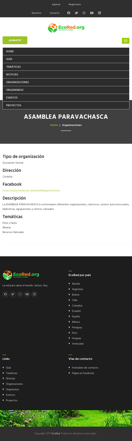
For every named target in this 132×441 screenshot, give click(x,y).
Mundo (76, 284)
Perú (74, 333)
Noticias (12, 74)
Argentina (77, 289)
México (76, 322)
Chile (74, 300)
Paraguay (77, 328)
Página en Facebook (83, 373)
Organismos (14, 90)
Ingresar (56, 5)
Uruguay (76, 338)
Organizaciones (17, 82)
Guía (9, 59)
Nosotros (36, 13)
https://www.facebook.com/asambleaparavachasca (31, 191)
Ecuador (76, 311)
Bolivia (75, 295)
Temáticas (13, 67)
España (76, 317)
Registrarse (75, 5)
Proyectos (13, 105)
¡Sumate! (15, 40)
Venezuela (78, 344)
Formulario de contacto (85, 368)
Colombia (77, 306)
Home (10, 51)
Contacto (54, 13)
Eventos (12, 98)
